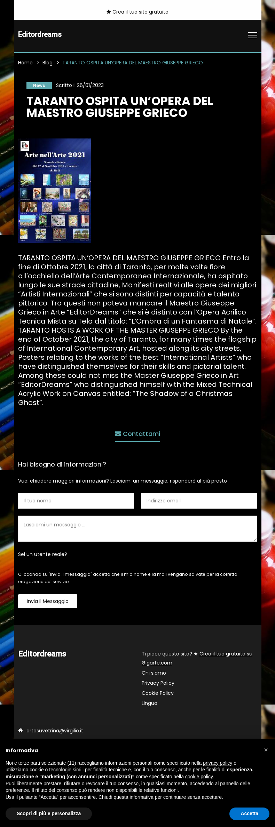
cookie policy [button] (199, 776)
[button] (266, 749)
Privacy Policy (158, 685)
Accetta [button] (249, 813)
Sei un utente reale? (42, 556)
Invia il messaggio (48, 603)
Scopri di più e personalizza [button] (49, 813)
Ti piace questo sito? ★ (197, 660)
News (36, 86)
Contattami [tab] (137, 432)
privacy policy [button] (217, 763)
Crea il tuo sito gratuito (137, 11)
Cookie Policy (158, 695)
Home (25, 63)
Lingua (149, 705)
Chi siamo (154, 674)
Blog (47, 63)
